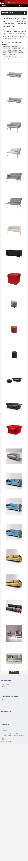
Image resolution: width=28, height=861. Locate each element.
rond (23, 48)
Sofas (11, 12)
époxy (4, 58)
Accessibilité (4, 717)
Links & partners (4, 730)
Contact (3, 686)
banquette (15, 50)
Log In (4, 5)
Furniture (5, 12)
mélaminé (9, 58)
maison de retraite (6, 56)
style (17, 56)
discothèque (5, 54)
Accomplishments (5, 701)
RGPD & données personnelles (7, 704)
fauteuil (9, 50)
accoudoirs (14, 48)
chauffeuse (11, 52)
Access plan (4, 688)
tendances (5, 52)
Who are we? (4, 699)
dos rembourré (15, 46)
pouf (15, 54)
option (11, 54)
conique (4, 50)
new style (21, 52)
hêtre (21, 56)
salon (16, 52)
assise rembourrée (6, 46)
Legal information (5, 684)
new (19, 48)
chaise (20, 50)
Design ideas (4, 728)
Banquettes (24, 13)
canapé (13, 56)
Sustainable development (6, 714)
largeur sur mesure (6, 48)
